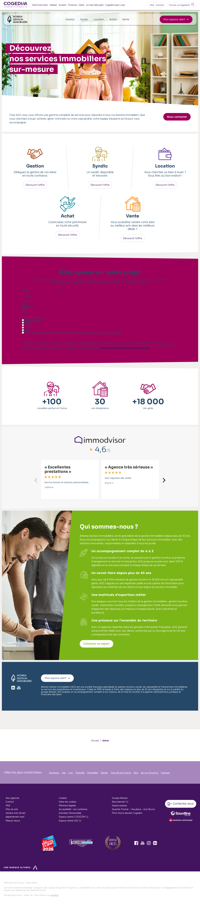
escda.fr (54, 895)
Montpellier (92, 772)
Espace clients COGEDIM (72, 816)
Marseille (80, 772)
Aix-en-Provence (149, 772)
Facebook (136, 843)
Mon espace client (176, 19)
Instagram (149, 843)
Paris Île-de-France (121, 772)
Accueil (95, 740)
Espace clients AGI (68, 820)
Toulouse (165, 772)
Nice (136, 772)
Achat (113, 19)
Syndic (84, 19)
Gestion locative (32, 320)
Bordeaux (54, 772)
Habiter (53, 5)
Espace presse (119, 805)
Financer (72, 5)
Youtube (142, 843)
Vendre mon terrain (15, 813)
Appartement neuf (15, 816)
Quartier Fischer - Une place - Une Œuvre (133, 809)
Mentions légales (67, 805)
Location (99, 19)
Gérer (81, 5)
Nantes (104, 772)
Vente (125, 19)
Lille (64, 772)
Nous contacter (177, 116)
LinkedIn (155, 843)
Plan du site (12, 809)
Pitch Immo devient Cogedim (127, 813)
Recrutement (118, 801)
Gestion (70, 19)
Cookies (63, 798)
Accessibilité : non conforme (73, 809)
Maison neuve (13, 820)
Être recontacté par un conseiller (49, 338)
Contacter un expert (96, 643)
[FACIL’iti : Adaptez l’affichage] (180, 820)
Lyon (70, 772)
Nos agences (12, 798)
